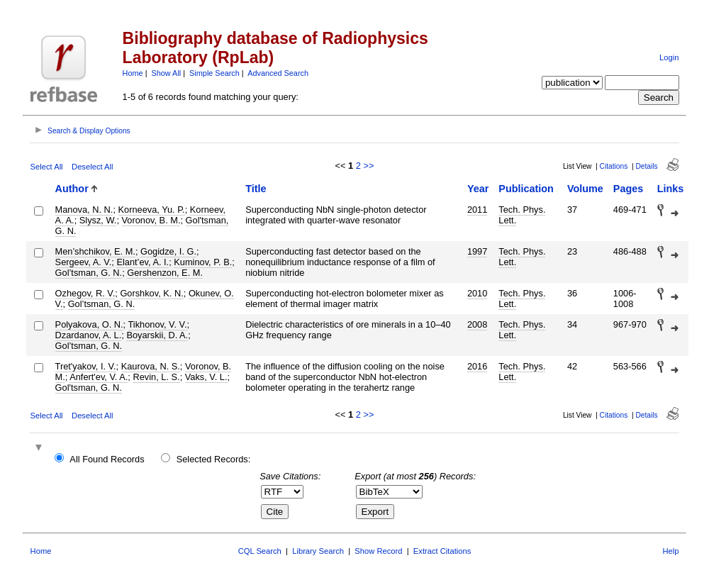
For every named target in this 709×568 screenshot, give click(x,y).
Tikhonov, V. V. (157, 324)
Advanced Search (277, 73)
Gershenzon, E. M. (165, 272)
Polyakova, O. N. (89, 324)
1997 (477, 251)
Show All (167, 73)
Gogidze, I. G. (168, 251)
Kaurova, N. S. (150, 366)
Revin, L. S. (156, 377)
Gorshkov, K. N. (151, 293)
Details (646, 166)
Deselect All (92, 166)
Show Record (378, 551)
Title (255, 188)
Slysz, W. (98, 220)
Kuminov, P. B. (203, 262)
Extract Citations (442, 551)
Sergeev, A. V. (83, 262)
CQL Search (259, 551)
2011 (477, 209)
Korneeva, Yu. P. (151, 209)
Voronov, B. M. (151, 220)
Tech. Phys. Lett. (521, 214)
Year (478, 188)
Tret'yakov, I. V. (85, 366)
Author (72, 188)
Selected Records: (214, 459)
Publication (526, 188)
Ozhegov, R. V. (85, 293)
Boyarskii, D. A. (157, 335)
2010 (477, 293)
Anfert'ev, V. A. (98, 377)
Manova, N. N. (84, 209)
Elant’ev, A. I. (142, 262)
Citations (614, 166)
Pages (628, 188)
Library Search (318, 551)
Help (670, 551)
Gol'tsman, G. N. (88, 387)
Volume (585, 188)
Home (133, 73)
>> (368, 165)
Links (670, 188)
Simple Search (214, 73)
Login (669, 57)
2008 (477, 324)
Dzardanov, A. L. (88, 335)
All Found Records (106, 459)
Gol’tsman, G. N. (89, 272)
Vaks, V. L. (206, 377)
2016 (477, 366)
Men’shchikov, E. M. (95, 251)
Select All (46, 166)
